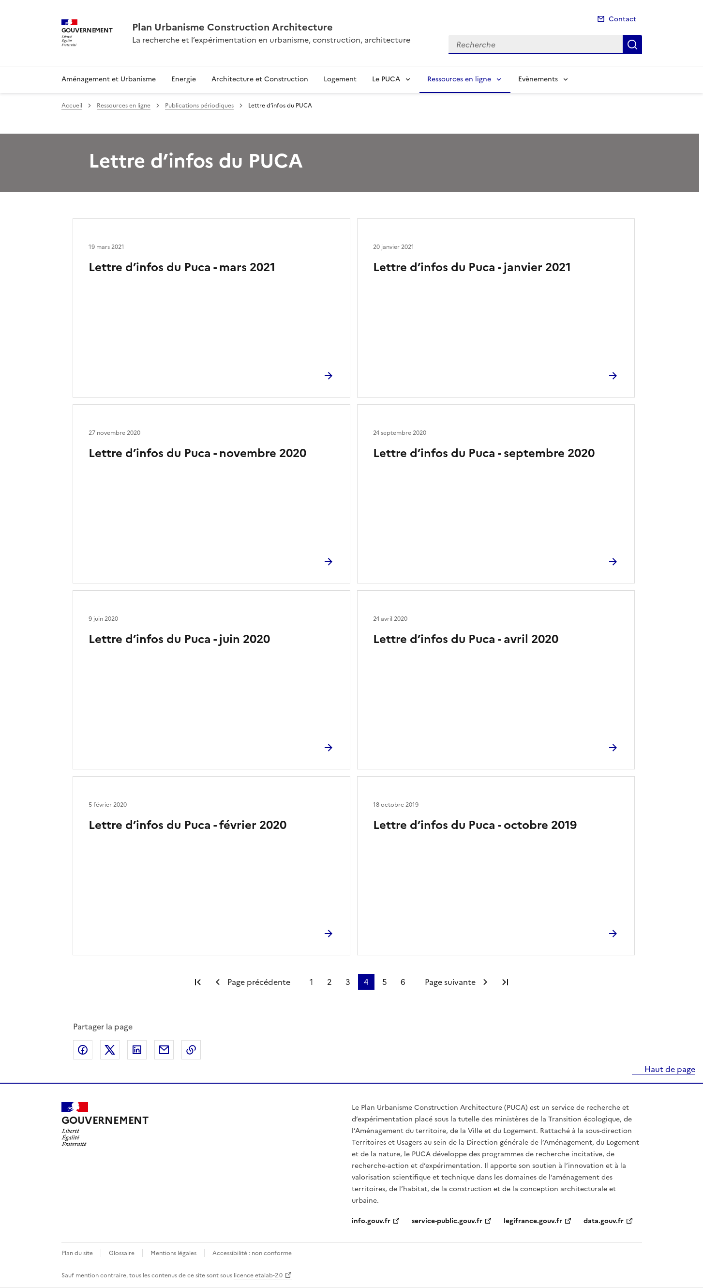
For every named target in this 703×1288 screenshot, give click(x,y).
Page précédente (258, 982)
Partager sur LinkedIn (137, 1049)
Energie (183, 79)
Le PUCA (386, 79)
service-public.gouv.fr (447, 1221)
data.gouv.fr (603, 1221)
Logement (340, 79)
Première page (198, 982)
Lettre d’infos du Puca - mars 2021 (182, 267)
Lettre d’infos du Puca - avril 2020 (465, 639)
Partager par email (164, 1049)
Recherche (632, 44)
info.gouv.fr (371, 1221)
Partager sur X (110, 1049)
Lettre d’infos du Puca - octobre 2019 (475, 825)
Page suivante (450, 982)
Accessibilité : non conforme (252, 1253)
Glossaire (122, 1253)
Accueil (71, 105)
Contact (622, 19)
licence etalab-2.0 (258, 1275)
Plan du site (77, 1253)
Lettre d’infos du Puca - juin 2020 (179, 639)
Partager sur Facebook (82, 1049)
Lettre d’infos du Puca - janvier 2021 (472, 267)
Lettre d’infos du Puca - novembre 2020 (197, 453)
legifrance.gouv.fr (533, 1221)
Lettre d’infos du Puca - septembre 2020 (484, 453)
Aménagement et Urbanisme (108, 79)
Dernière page (505, 982)
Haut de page (669, 1069)
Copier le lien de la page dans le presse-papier (191, 1049)
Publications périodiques (199, 105)
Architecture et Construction (259, 79)
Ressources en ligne (459, 79)
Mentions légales (173, 1253)
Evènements (538, 79)
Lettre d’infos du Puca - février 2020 (187, 825)
